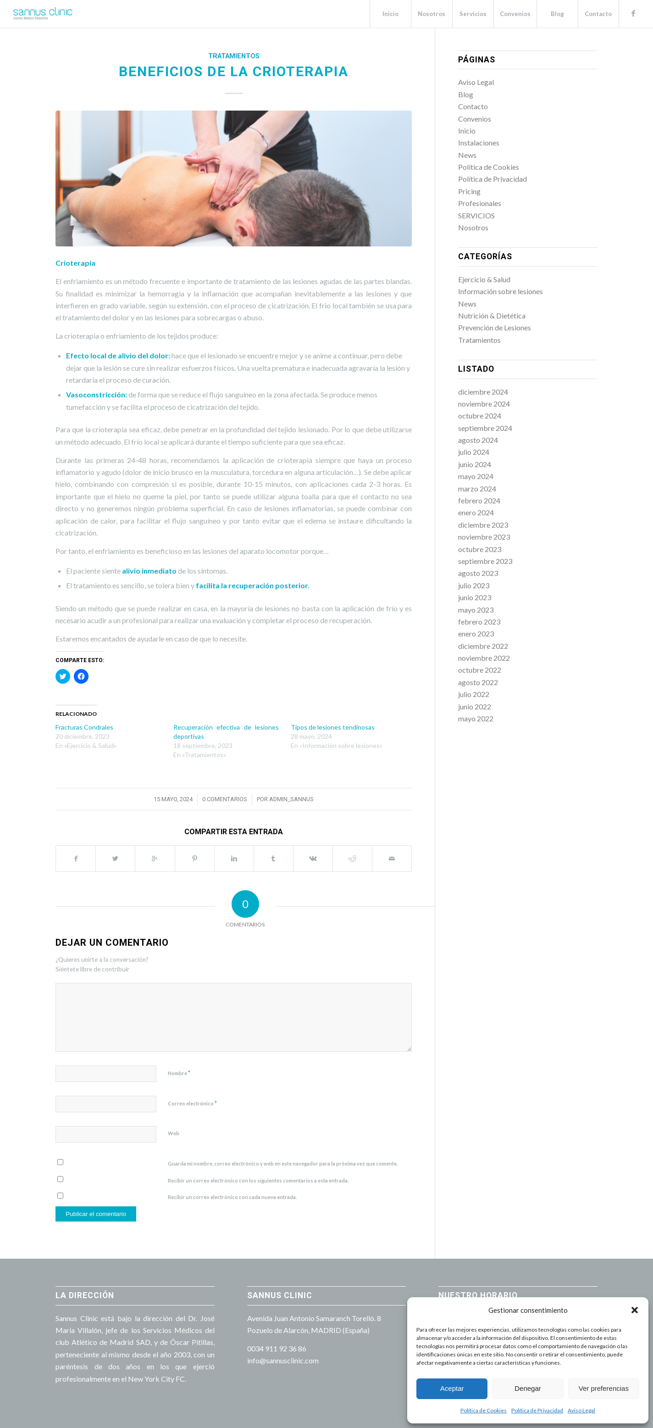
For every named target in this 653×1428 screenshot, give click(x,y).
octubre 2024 (479, 415)
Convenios (474, 118)
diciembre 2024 (483, 391)
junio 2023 (474, 597)
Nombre (179, 1073)
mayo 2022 (475, 718)
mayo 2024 (475, 476)
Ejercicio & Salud (484, 279)
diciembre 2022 (483, 645)
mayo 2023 (475, 609)
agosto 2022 (478, 682)
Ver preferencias (604, 1388)
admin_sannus (291, 799)
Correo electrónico (192, 1103)
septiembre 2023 (485, 561)
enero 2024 (476, 512)
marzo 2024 (477, 488)
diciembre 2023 (483, 524)
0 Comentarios (224, 799)
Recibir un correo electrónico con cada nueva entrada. (232, 1197)
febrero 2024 (479, 500)
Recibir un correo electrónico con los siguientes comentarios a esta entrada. (258, 1180)
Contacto (473, 106)
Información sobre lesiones (500, 291)
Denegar (528, 1388)
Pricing (469, 191)
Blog (465, 94)
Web (173, 1133)
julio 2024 (473, 451)
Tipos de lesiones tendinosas (333, 727)
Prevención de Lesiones (494, 327)
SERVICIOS (476, 215)
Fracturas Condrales (84, 727)
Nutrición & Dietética (492, 315)
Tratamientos (234, 56)
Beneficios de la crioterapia (234, 71)
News (467, 155)
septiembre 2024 (485, 428)
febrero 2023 (479, 621)
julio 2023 (473, 585)
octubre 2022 (479, 669)
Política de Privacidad (537, 1410)
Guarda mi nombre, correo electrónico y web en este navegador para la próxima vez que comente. (283, 1163)
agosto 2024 (478, 439)
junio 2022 (474, 706)
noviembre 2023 (484, 536)
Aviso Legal (581, 1410)
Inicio (467, 130)
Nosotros (473, 227)
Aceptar (452, 1388)
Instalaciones (478, 142)
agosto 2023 (478, 573)
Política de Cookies (483, 1410)
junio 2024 (474, 464)
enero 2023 (476, 633)
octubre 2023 (479, 549)
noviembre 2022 (484, 657)
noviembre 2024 (484, 403)
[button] (634, 1310)
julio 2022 (473, 694)
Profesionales (479, 203)
